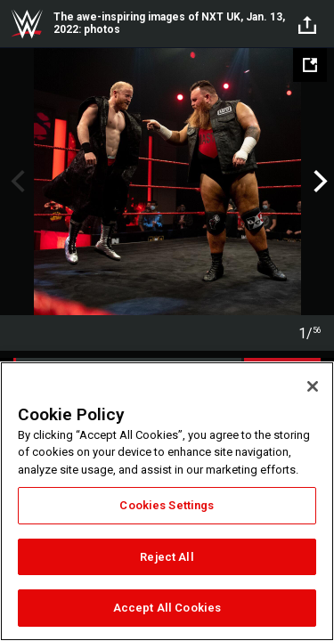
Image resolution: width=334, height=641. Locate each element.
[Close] (312, 386)
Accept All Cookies (167, 607)
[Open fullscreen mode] (310, 65)
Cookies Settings (166, 505)
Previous (15, 181)
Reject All (166, 557)
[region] (167, 501)
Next (318, 181)
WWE (26, 24)
